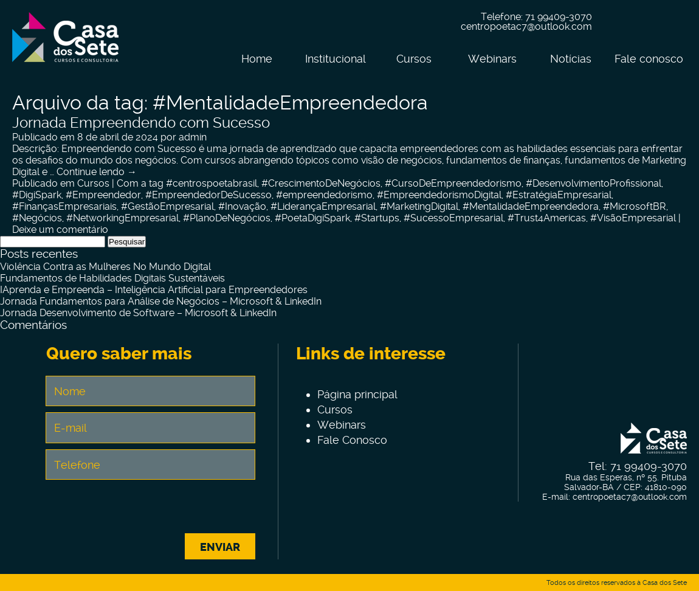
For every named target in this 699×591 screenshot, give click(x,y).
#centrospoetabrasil (211, 183)
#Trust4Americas (547, 218)
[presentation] (150, 509)
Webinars (492, 58)
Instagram (646, 22)
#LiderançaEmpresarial (323, 206)
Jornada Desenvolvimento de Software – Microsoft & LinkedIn (138, 313)
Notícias (570, 58)
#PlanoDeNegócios (226, 218)
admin (193, 137)
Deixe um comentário (60, 229)
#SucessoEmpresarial (453, 218)
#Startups (376, 218)
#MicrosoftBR (634, 206)
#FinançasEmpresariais (64, 206)
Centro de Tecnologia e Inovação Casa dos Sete (65, 44)
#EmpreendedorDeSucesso (208, 195)
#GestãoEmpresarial (167, 206)
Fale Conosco (352, 440)
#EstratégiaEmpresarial (558, 195)
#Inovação (242, 206)
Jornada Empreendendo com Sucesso (141, 122)
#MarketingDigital (419, 206)
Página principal (357, 394)
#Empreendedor (103, 195)
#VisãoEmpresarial (633, 218)
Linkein (671, 22)
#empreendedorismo (324, 195)
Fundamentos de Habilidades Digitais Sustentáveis (112, 278)
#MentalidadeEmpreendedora (531, 206)
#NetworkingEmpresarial (122, 218)
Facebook (620, 22)
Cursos (414, 58)
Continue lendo (97, 172)
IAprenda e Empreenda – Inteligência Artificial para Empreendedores (154, 290)
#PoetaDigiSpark (312, 218)
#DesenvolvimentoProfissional (593, 183)
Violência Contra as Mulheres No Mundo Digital (105, 266)
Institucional (335, 58)
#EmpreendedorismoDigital (439, 195)
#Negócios (37, 218)
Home (256, 58)
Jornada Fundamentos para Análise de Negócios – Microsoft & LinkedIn (161, 301)
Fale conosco (649, 58)
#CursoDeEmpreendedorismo (453, 183)
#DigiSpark (36, 195)
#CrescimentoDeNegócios (320, 183)
